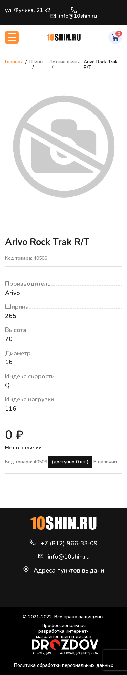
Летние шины (64, 62)
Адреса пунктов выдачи (69, 570)
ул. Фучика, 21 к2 (27, 10)
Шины (36, 62)
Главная (14, 62)
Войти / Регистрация (119, 13)
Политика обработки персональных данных (63, 665)
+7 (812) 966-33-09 (74, 10)
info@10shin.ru (73, 16)
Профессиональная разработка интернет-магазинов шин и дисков (65, 639)
